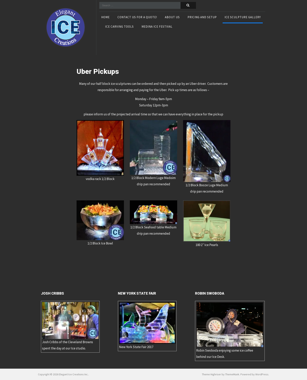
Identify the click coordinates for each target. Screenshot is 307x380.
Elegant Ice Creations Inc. (73, 374)
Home (105, 17)
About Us (172, 17)
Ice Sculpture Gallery (243, 17)
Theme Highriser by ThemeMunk (220, 374)
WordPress (261, 374)
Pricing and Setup (202, 17)
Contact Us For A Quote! (137, 17)
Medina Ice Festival (157, 26)
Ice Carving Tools (119, 26)
